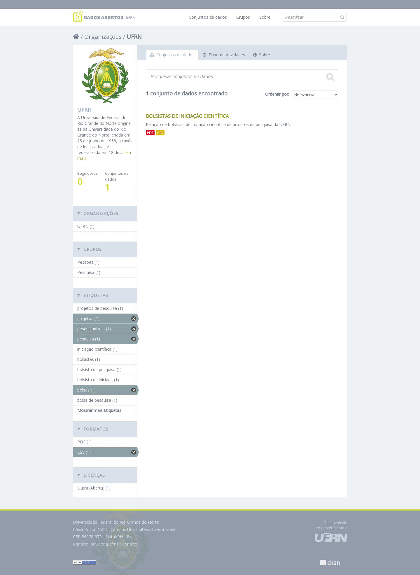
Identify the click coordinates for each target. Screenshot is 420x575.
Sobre (264, 17)
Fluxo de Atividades (224, 54)
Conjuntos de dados (208, 17)
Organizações (103, 37)
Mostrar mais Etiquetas (99, 410)
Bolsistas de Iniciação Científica (187, 116)
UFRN (134, 37)
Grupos (243, 17)
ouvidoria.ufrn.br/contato (113, 544)
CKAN (330, 563)
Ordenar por (276, 94)
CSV (160, 132)
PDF (150, 132)
